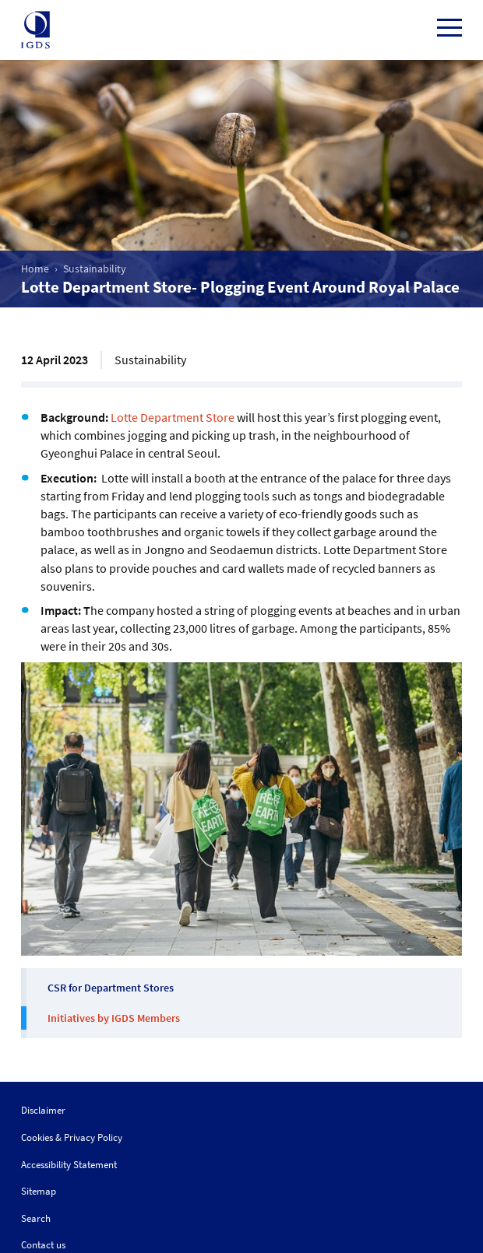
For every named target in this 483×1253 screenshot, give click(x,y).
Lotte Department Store (172, 417)
